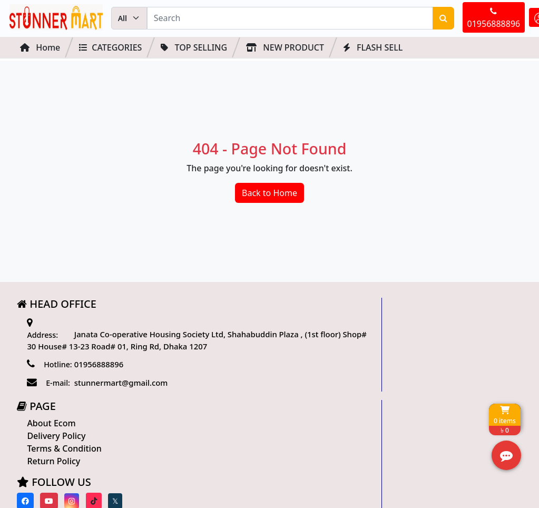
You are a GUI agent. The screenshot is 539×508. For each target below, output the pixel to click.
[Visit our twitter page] (287, 404)
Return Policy (229, 364)
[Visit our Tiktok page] (266, 404)
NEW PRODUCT (285, 49)
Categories (110, 49)
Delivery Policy (231, 339)
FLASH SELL (373, 49)
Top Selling (194, 49)
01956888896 (445, 19)
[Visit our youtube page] (222, 404)
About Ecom (226, 327)
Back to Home (269, 198)
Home (40, 49)
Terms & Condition (239, 352)
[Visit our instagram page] (244, 404)
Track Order (397, 351)
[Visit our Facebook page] (198, 404)
